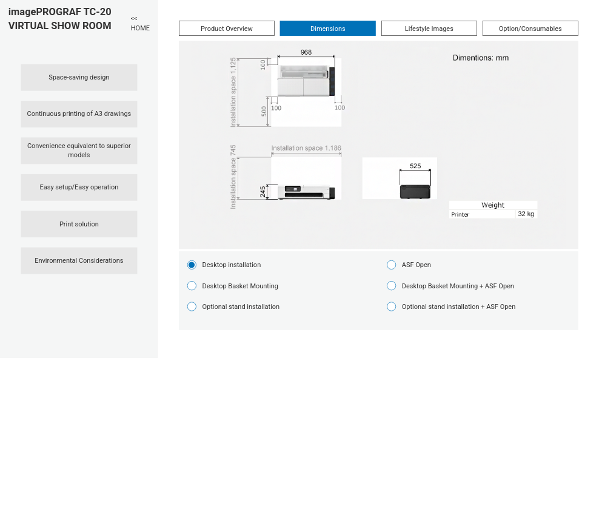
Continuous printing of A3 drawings (79, 114)
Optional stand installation (240, 307)
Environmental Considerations (79, 261)
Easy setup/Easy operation (79, 187)
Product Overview (227, 28)
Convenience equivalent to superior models (79, 150)
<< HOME (140, 23)
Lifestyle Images (429, 28)
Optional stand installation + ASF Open (458, 307)
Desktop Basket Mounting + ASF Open (458, 286)
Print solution (79, 224)
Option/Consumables (530, 28)
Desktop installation (231, 265)
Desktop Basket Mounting (240, 286)
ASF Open (416, 265)
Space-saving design (79, 77)
